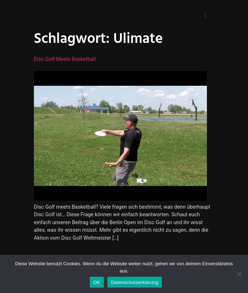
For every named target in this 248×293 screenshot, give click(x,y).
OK (96, 282)
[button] (205, 15)
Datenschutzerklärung (134, 282)
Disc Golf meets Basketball (65, 59)
